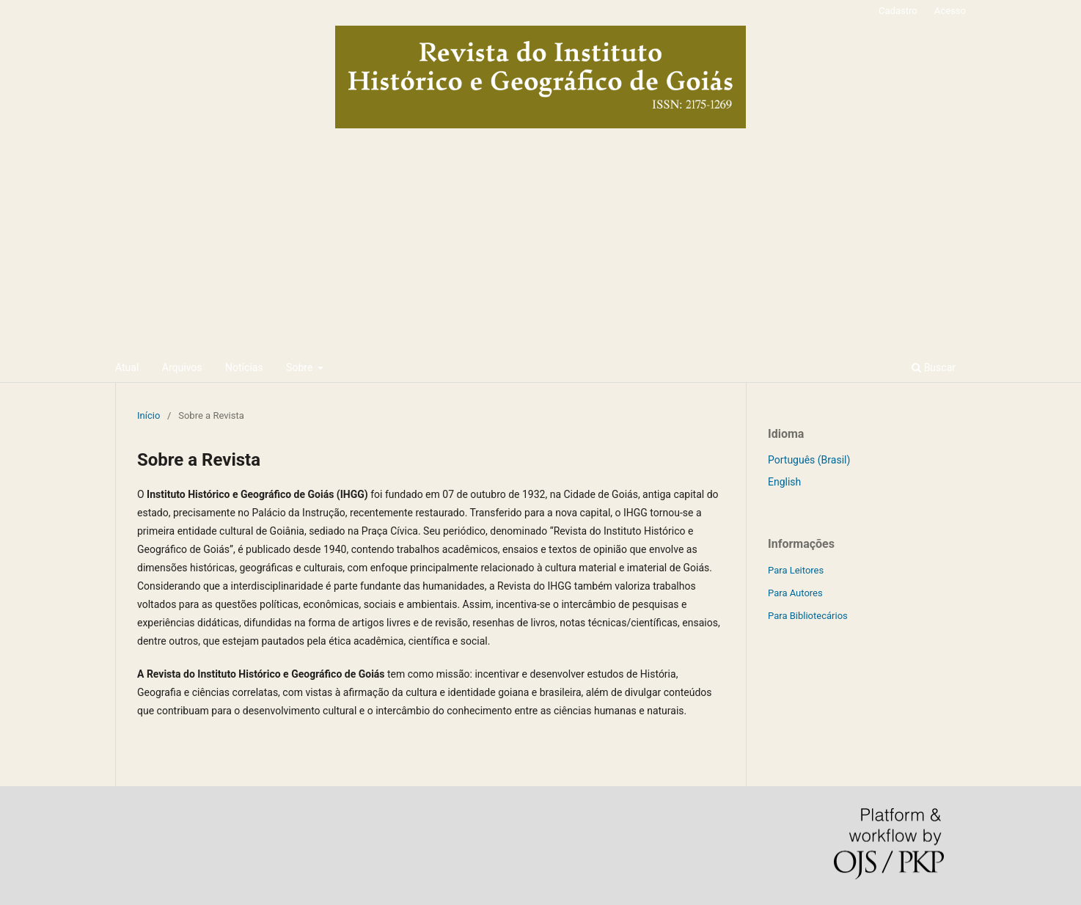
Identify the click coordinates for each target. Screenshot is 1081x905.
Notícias (244, 367)
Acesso (950, 10)
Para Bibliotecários (808, 615)
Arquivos (182, 367)
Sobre (300, 367)
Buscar (934, 367)
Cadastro (898, 10)
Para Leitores (796, 570)
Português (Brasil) (809, 460)
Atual (127, 367)
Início (148, 415)
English (784, 482)
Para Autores (795, 592)
